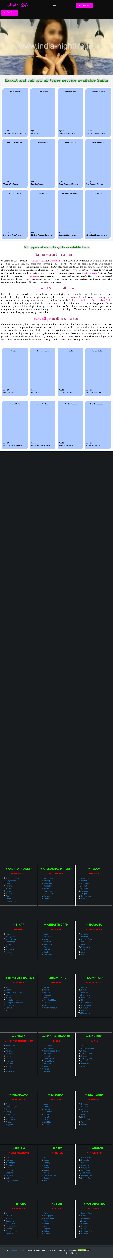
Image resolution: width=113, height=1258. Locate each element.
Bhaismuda (48, 954)
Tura (8, 1109)
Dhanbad (47, 995)
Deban (46, 888)
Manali (8, 1010)
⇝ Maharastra (94, 1203)
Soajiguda (85, 1170)
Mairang (9, 1117)
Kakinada (9, 891)
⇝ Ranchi (56, 982)
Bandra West (86, 1213)
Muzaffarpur (11, 939)
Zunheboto (85, 1119)
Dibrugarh (85, 883)
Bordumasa (48, 878)
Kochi (8, 1048)
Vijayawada (11, 901)
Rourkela (9, 1160)
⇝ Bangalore (94, 982)
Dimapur (84, 1104)
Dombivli (85, 1223)
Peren (83, 1114)
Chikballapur (86, 1005)
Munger (9, 954)
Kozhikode (10, 1046)
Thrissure (10, 1053)
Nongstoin (10, 1114)
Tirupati (9, 893)
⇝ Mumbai (94, 1208)
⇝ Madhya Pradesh (56, 1036)
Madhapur (85, 1162)
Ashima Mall (49, 1058)
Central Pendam (50, 1175)
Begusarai (10, 949)
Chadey (47, 1178)
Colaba (84, 1226)
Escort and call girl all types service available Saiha (56, 80)
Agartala (9, 1234)
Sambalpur (10, 1165)
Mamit (46, 1117)
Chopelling (48, 886)
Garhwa (47, 1003)
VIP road (47, 1064)
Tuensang (85, 1112)
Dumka (46, 997)
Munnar (9, 1069)
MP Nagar (48, 1046)
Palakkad (9, 1064)
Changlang (48, 883)
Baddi (8, 990)
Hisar (83, 949)
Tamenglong (86, 1053)
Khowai (9, 1218)
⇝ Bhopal (56, 1041)
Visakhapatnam (12, 878)
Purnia (8, 944)
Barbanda (47, 949)
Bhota (8, 997)
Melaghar (10, 1213)
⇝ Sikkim (56, 1148)
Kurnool (9, 888)
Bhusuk (47, 1168)
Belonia (9, 1216)
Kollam (9, 1051)
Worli (83, 1216)
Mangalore (85, 1013)
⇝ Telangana (94, 1148)
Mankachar (10, 1119)
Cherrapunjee (11, 1107)
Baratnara (48, 944)
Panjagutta (85, 1168)
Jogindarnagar (12, 1000)
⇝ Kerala (18, 1036)
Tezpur (84, 893)
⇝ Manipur (94, 1036)
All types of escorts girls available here (56, 247)
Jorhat (84, 886)
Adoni (8, 899)
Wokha (84, 1122)
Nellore (9, 886)
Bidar (83, 1000)
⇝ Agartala (18, 1208)
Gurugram (85, 947)
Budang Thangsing (51, 1170)
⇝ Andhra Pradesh (18, 868)
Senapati (85, 1056)
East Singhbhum (50, 1000)
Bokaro (46, 987)
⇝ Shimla (18, 982)
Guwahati (85, 878)
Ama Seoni (48, 936)
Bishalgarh (10, 1223)
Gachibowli (86, 1165)
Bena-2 (46, 939)
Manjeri (9, 1066)
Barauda (47, 947)
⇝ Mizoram (56, 1094)
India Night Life (18, 1250)
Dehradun (48, 1180)
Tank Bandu (86, 1173)
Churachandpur (87, 1048)
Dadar (83, 1228)
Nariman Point (87, 1231)
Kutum (46, 899)
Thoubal (84, 1046)
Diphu (83, 899)
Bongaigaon (86, 896)
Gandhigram (49, 893)
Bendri (46, 952)
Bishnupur (85, 1064)
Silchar (84, 881)
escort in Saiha (30, 276)
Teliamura (10, 1221)
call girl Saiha (90, 273)
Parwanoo (10, 1005)
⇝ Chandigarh (94, 929)
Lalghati (47, 1056)
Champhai (48, 1107)
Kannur (9, 1056)
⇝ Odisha (18, 1148)
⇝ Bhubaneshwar (18, 1152)
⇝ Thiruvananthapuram (18, 1041)
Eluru (8, 896)
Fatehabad (85, 944)
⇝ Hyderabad (94, 1152)
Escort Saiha (56, 260)
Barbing (47, 1162)
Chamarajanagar (88, 1003)
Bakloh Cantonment (14, 992)
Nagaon (84, 888)
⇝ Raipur (56, 929)
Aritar (46, 1157)
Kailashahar (11, 1226)
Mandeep (47, 1053)
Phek (83, 1117)
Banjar (8, 995)
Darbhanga (10, 942)
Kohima (84, 1107)
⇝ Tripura (18, 1203)
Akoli (46, 934)
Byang (46, 1173)
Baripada (9, 1175)
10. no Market (49, 1061)
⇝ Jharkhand (56, 978)
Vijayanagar (11, 881)
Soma (83, 1109)
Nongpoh (9, 1112)
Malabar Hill (86, 1218)
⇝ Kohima (93, 1099)
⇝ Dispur (94, 873)
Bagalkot (85, 987)
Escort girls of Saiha (101, 300)
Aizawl (46, 1104)
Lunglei (47, 1114)
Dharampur (48, 891)
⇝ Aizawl (56, 1099)
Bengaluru (85, 995)
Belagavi (84, 992)
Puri (7, 1168)
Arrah (8, 947)
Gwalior (47, 1071)
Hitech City (85, 1160)
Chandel (84, 1061)
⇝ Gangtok (56, 1152)
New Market (48, 1048)
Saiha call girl (42, 319)
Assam (46, 1160)
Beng (46, 1165)
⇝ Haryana (94, 924)
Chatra (46, 990)
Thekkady (10, 1071)
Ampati (9, 1122)
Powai (83, 1221)
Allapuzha (10, 1058)
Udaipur (84, 1008)
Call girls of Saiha (78, 300)
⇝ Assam (94, 868)
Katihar (9, 952)
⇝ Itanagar (56, 873)
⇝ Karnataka (94, 978)
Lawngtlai (48, 1112)
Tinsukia (84, 891)
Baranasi (47, 942)
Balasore (9, 1170)
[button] (54, 5)
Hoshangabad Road (52, 1051)
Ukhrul (84, 1051)
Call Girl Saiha (37, 260)
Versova (84, 1234)
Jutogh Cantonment (14, 1003)
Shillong (9, 1104)
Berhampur (10, 1162)
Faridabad (85, 942)
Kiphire (84, 1125)
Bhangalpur (10, 936)
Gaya (8, 934)
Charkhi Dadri (86, 939)
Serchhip (47, 1122)
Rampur (9, 1008)
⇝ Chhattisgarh (56, 924)
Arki (7, 987)
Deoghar (47, 992)
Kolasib (47, 1109)
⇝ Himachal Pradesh (18, 978)
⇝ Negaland (94, 1094)
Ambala (84, 934)
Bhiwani (84, 936)
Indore (46, 1069)
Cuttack (9, 1157)
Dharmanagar (11, 1231)
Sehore (46, 1066)
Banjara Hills (86, 1157)
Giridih (46, 1005)
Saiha (46, 1119)
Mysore (84, 1010)
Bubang (47, 881)
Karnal (84, 954)
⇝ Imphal (94, 1041)
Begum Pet (85, 1178)
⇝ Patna (18, 929)
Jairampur (48, 896)
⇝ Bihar (18, 924)
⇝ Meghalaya (18, 1094)
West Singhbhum (51, 1008)
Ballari (83, 990)
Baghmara (10, 1125)
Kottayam (10, 1061)
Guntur (9, 883)
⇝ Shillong (18, 1099)
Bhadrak (9, 1173)
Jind (83, 952)
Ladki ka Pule (86, 1175)
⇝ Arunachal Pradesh (56, 868)
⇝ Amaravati (18, 873)
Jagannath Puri (12, 1180)
